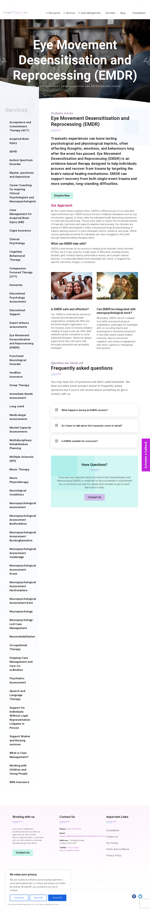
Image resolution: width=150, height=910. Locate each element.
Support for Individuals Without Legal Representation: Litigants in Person (20, 723)
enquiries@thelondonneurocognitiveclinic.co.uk (82, 836)
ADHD (13, 157)
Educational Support (17, 318)
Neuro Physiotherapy (19, 486)
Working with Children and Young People (19, 775)
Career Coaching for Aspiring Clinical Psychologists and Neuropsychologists (22, 199)
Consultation (139, 13)
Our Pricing (112, 843)
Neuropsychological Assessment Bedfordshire (22, 526)
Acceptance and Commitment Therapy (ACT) (20, 132)
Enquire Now (62, 195)
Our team (110, 13)
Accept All (57, 897)
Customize (19, 897)
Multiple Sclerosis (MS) (22, 465)
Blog (122, 13)
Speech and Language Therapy (17, 701)
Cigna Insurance (20, 236)
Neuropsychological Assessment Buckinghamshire (22, 542)
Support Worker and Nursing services (20, 746)
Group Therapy (19, 391)
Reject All (38, 897)
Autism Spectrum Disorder (21, 168)
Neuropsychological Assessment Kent (22, 607)
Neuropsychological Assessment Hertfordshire (22, 592)
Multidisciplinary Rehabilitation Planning (21, 450)
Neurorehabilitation (22, 642)
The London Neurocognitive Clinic (69, 849)
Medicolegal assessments (18, 423)
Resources (54, 13)
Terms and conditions (117, 849)
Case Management (91, 13)
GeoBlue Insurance (16, 380)
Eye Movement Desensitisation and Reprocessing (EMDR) (21, 347)
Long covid (17, 412)
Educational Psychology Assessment (18, 303)
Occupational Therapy (18, 653)
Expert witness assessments (19, 331)
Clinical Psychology (17, 247)
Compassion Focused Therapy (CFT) (21, 278)
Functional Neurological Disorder (18, 366)
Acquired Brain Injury (19, 147)
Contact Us (94, 500)
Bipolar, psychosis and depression (22, 181)
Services (70, 13)
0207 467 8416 (73, 829)
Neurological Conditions (18, 498)
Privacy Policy (113, 855)
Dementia (16, 291)
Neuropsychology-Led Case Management (22, 630)
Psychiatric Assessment (18, 686)
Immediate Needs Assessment (21, 402)
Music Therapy (19, 475)
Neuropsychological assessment (22, 511)
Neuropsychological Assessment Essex (22, 575)
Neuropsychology (21, 617)
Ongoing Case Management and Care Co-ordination (21, 670)
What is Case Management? (19, 761)
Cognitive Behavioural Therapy (17, 261)
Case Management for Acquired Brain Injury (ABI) (21, 222)
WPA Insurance (19, 788)
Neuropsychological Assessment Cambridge (22, 559)
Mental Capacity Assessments (20, 435)
